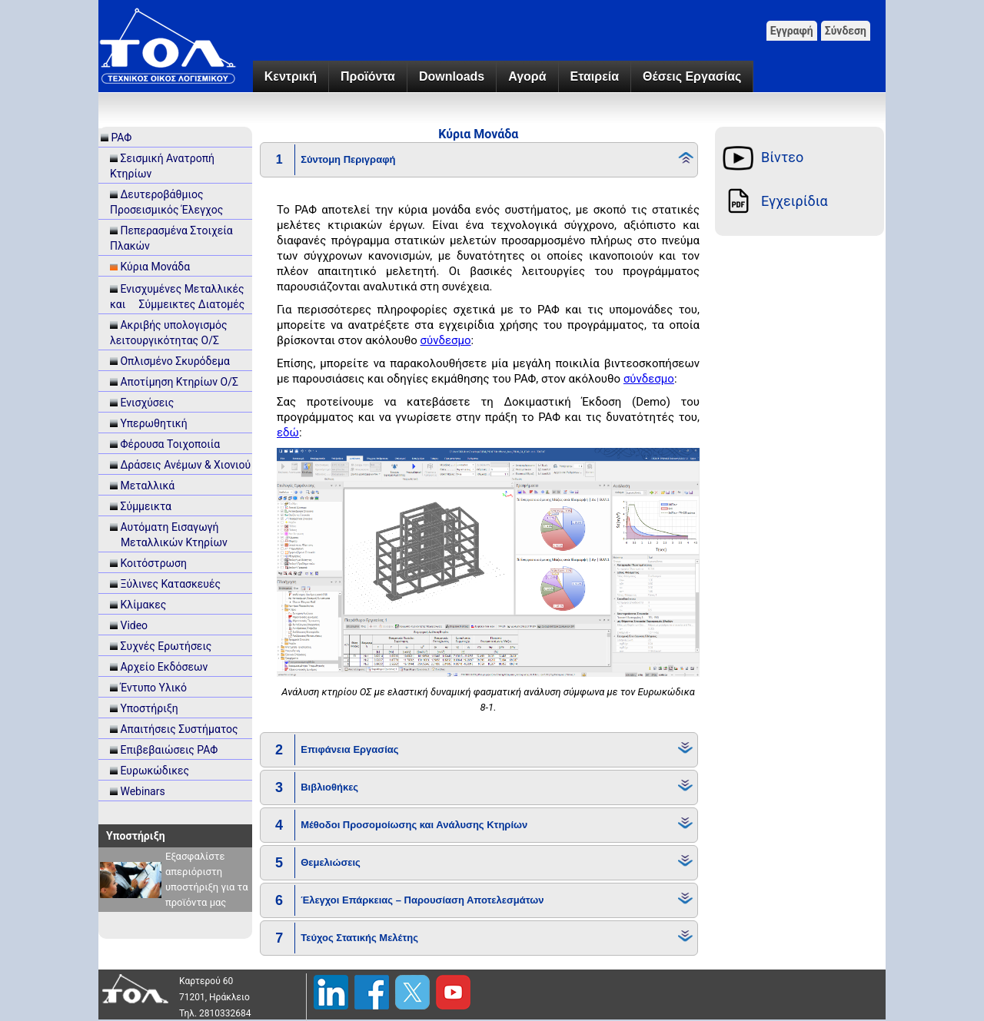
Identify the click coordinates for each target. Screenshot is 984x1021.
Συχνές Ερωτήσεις (165, 646)
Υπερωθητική (153, 423)
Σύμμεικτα (145, 506)
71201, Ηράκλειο (214, 997)
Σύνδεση (845, 31)
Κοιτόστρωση (153, 563)
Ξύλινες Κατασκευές (170, 584)
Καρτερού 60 (206, 981)
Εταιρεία (594, 76)
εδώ (288, 432)
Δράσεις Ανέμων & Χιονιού (185, 465)
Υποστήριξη (149, 708)
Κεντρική (290, 76)
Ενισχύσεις (147, 402)
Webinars (142, 791)
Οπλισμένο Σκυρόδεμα (174, 361)
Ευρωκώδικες (154, 770)
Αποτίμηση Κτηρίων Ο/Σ (179, 382)
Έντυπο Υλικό (153, 687)
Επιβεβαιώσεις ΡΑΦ (169, 750)
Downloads (451, 76)
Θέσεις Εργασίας (692, 76)
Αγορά (527, 76)
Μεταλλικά (147, 485)
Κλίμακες (143, 604)
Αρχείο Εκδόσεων (164, 667)
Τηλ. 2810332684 (215, 1013)
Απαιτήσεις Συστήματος (179, 729)
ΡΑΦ (121, 137)
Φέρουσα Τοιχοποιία (170, 444)
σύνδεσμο (446, 340)
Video (134, 625)
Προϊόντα (368, 76)
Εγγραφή (791, 31)
